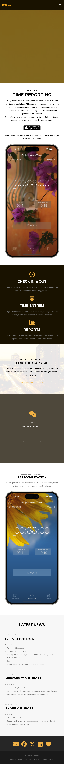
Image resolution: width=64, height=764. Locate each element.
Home (11, 759)
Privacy (52, 759)
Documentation (21, 759)
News (45, 759)
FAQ (30, 759)
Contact (37, 759)
